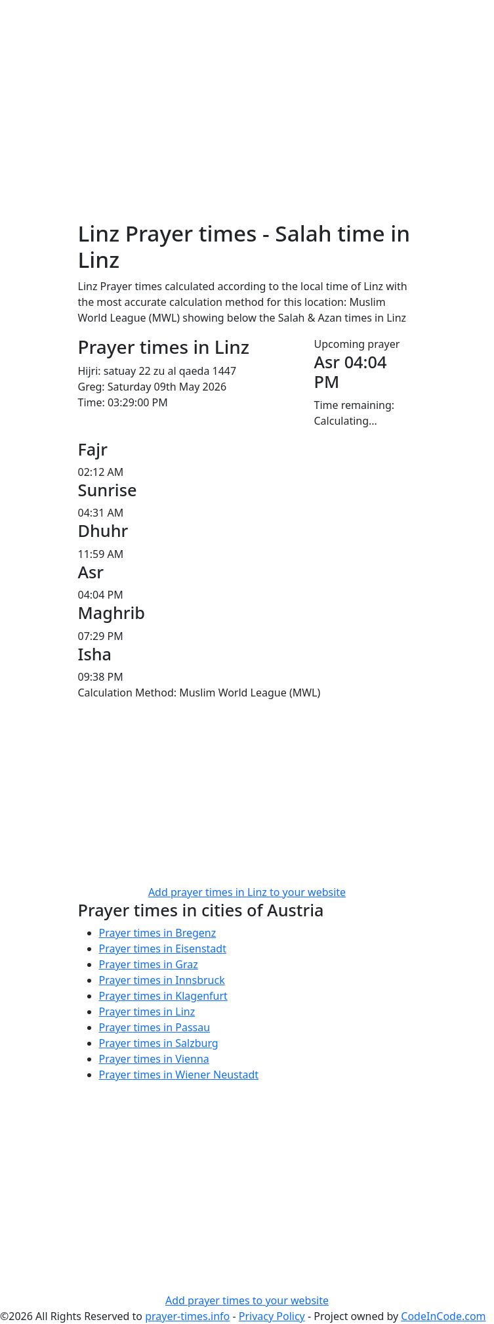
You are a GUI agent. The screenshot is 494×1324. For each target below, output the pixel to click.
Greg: (91, 386)
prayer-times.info (187, 1316)
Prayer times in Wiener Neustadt (179, 1074)
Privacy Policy (272, 1316)
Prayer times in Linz (147, 1011)
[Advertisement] (247, 129)
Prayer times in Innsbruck (162, 980)
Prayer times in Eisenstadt (162, 948)
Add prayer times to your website (247, 1300)
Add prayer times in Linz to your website (247, 892)
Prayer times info (132, 18)
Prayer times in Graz (148, 964)
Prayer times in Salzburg (158, 1043)
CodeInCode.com (443, 1316)
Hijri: (89, 371)
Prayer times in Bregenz (157, 933)
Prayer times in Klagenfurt (163, 996)
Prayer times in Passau (155, 1027)
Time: (91, 402)
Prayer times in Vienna (154, 1059)
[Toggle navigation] (398, 18)
